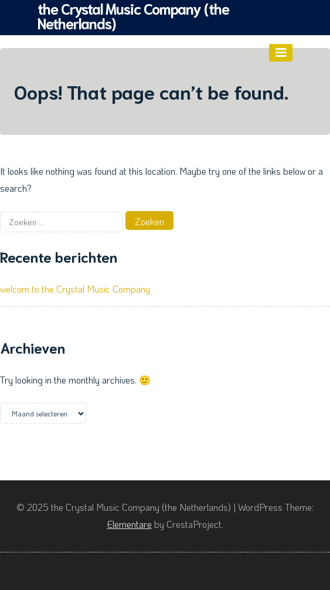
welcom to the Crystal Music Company (75, 289)
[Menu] (280, 53)
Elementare (129, 524)
